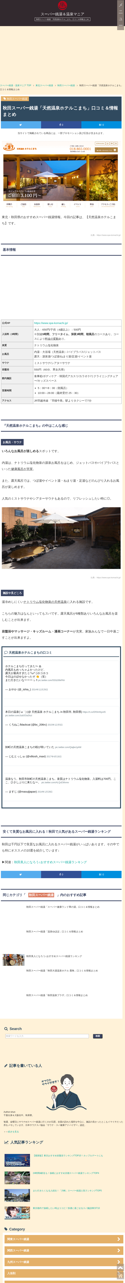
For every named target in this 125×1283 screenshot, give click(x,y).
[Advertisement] (62, 53)
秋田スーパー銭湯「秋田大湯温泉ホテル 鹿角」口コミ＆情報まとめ (62, 970)
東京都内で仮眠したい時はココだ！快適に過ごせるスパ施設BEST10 (66, 1208)
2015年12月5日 (55, 725)
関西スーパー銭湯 (64, 1251)
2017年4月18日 (54, 756)
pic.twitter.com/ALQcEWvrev (55, 782)
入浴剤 (64, 1273)
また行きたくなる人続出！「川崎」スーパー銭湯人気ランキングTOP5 (68, 1190)
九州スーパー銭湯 (64, 1262)
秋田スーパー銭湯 (17, 98)
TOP (15, 85)
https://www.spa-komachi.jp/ (51, 323)
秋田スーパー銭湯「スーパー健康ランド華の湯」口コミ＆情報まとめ (63, 907)
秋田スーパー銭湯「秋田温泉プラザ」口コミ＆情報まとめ (57, 995)
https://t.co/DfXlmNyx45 (94, 712)
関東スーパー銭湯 (64, 1239)
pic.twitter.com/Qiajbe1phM (68, 747)
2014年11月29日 (40, 689)
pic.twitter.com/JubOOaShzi (18, 715)
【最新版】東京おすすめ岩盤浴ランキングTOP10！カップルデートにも (68, 1155)
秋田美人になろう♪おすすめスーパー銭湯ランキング (50, 862)
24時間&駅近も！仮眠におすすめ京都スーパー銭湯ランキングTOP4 (66, 1173)
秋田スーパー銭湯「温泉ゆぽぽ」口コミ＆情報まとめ (54, 931)
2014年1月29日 (45, 792)
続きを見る (13, 1131)
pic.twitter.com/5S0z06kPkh (51, 680)
